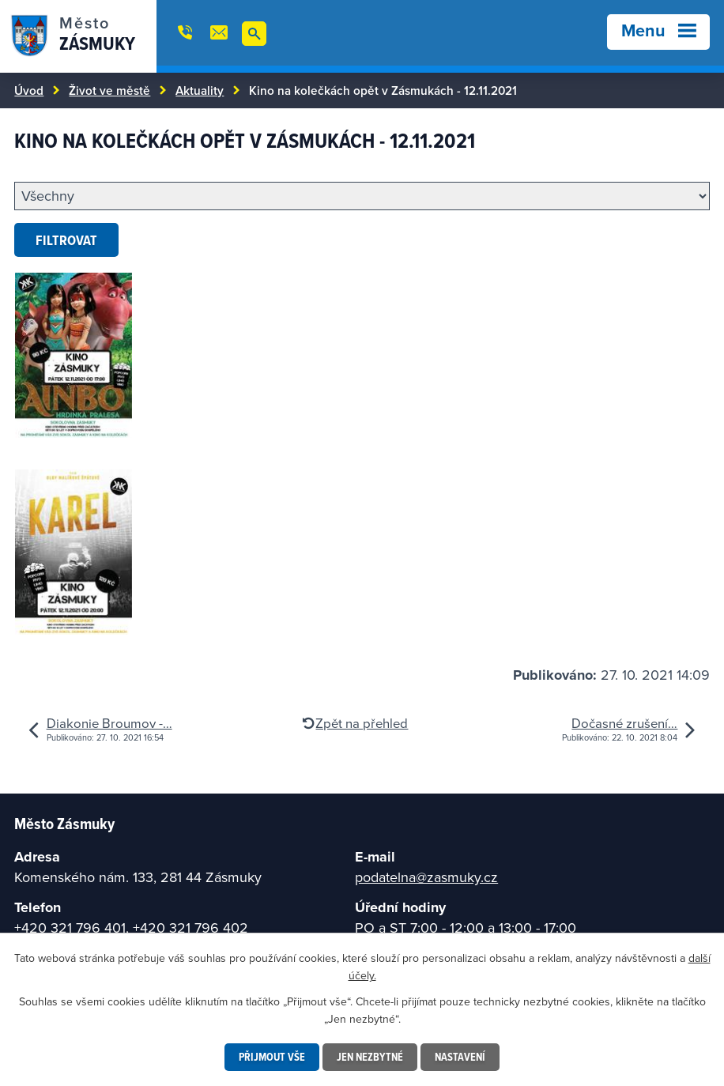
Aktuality (199, 90)
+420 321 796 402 (190, 927)
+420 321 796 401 (70, 927)
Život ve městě (109, 90)
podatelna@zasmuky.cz (426, 877)
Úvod (28, 90)
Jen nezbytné (370, 1057)
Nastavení (460, 1057)
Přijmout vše (272, 1057)
